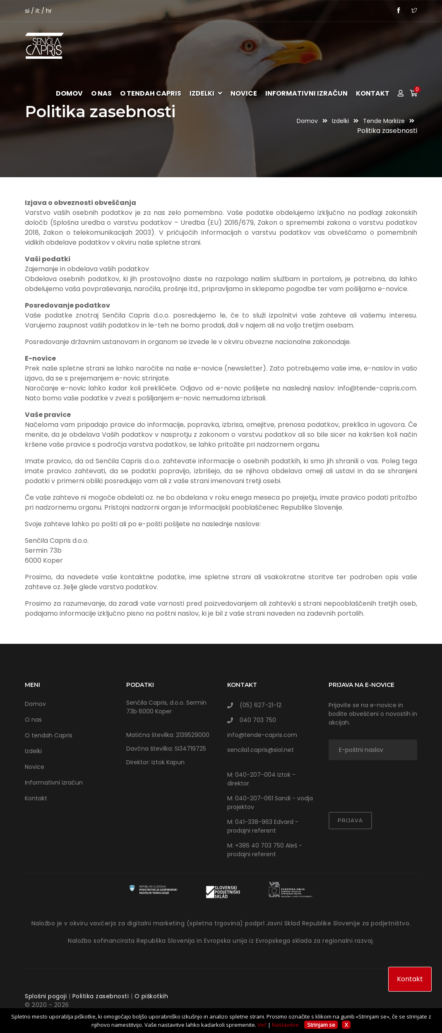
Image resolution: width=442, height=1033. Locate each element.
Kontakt (372, 93)
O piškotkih (151, 996)
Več (262, 1024)
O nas (101, 93)
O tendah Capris (150, 93)
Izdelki (206, 93)
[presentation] (377, 780)
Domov (69, 93)
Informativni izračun (306, 93)
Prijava (350, 820)
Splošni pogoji (46, 996)
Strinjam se (321, 1024)
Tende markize (384, 121)
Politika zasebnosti (100, 996)
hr (49, 10)
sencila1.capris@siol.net (260, 750)
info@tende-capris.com (262, 735)
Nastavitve (285, 1024)
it (38, 10)
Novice (244, 93)
